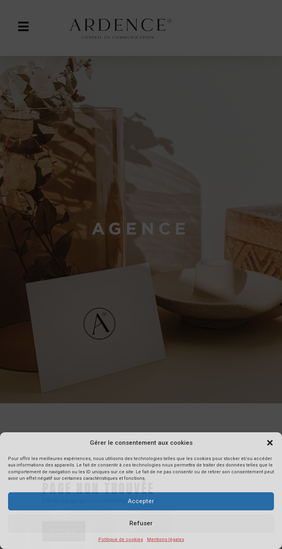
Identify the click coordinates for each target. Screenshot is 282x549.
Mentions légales (165, 539)
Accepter (141, 501)
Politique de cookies (120, 539)
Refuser (141, 523)
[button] (270, 443)
